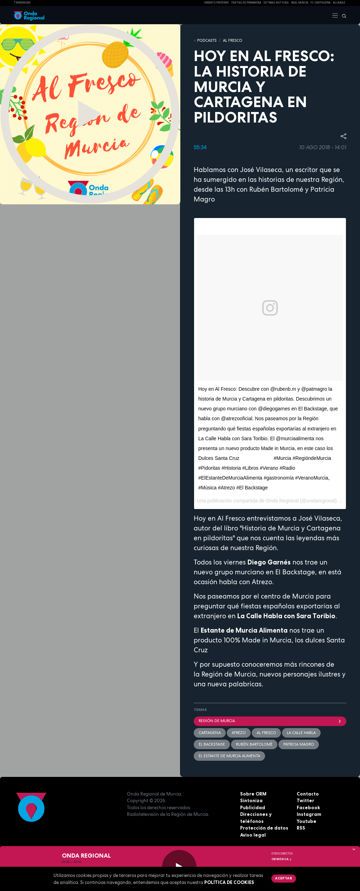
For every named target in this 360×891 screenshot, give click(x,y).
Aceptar (283, 878)
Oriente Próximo (216, 2)
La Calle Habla (301, 732)
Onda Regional (282, 500)
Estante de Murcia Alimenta (244, 630)
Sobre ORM (253, 794)
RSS (301, 828)
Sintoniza (251, 800)
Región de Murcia (270, 720)
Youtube (306, 821)
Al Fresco (232, 40)
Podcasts (207, 40)
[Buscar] (342, 15)
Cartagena (210, 732)
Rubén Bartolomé (254, 744)
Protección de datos (264, 828)
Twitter (305, 800)
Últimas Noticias (276, 2)
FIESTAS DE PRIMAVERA (246, 2)
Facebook (308, 807)
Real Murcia (299, 2)
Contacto (308, 794)
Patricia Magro (298, 744)
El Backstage (212, 744)
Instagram (309, 814)
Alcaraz (339, 2)
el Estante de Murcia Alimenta (229, 755)
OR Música (281, 859)
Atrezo (239, 732)
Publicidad (252, 807)
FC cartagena (320, 2)
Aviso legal (253, 835)
